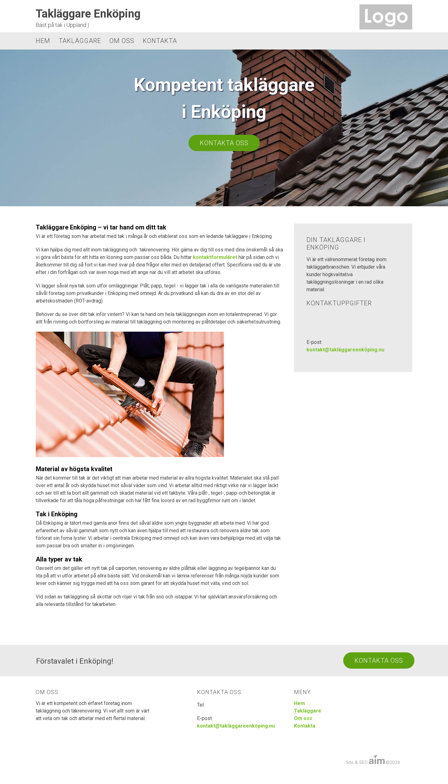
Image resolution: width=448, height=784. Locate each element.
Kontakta (160, 41)
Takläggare (80, 41)
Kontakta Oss (379, 660)
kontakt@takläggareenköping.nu (345, 350)
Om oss (121, 41)
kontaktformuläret (215, 257)
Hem (43, 41)
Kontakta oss (224, 143)
